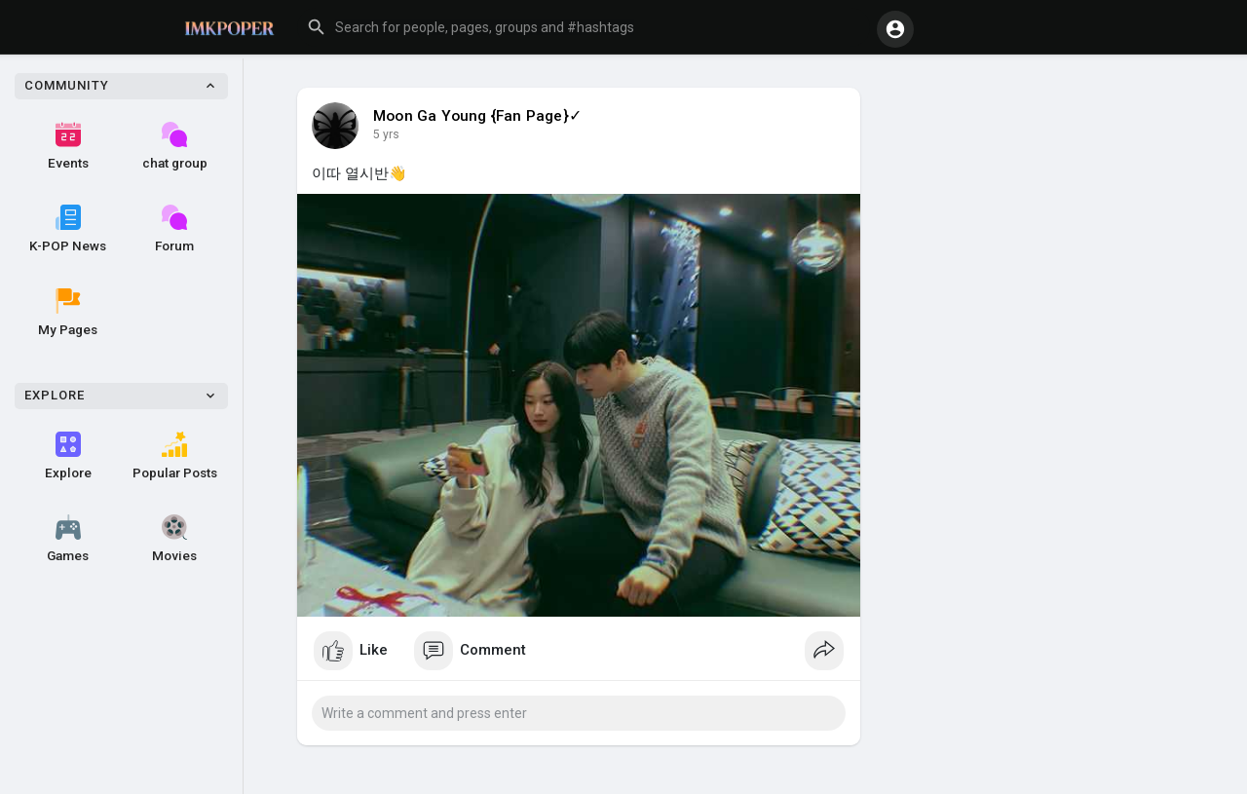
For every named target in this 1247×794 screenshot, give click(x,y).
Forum (174, 229)
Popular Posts (174, 456)
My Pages (67, 312)
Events (68, 146)
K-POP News (67, 229)
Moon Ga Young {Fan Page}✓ (477, 116)
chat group (175, 146)
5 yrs (386, 134)
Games (68, 538)
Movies (174, 538)
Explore (68, 456)
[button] (583, 27)
